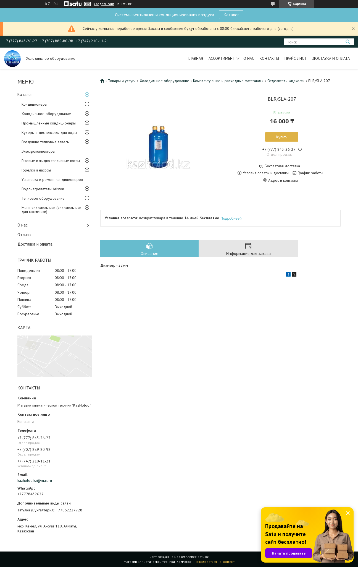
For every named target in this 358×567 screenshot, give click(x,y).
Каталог (231, 14)
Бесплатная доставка (282, 166)
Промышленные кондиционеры (49, 123)
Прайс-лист (296, 58)
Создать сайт (104, 4)
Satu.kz (203, 557)
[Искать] (347, 41)
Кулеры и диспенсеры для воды (49, 132)
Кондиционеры (34, 104)
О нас (248, 58)
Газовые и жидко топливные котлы (51, 160)
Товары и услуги (122, 81)
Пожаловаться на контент (214, 562)
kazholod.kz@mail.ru (34, 480)
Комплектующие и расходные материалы (228, 81)
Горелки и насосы (36, 170)
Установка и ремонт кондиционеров (52, 179)
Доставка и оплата (331, 58)
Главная (195, 58)
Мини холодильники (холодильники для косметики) (51, 209)
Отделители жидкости (285, 81)
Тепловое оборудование (43, 198)
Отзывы (24, 234)
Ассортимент (222, 58)
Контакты (269, 58)
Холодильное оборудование (46, 113)
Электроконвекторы (38, 151)
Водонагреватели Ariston (43, 188)
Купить (281, 136)
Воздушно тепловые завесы (46, 141)
